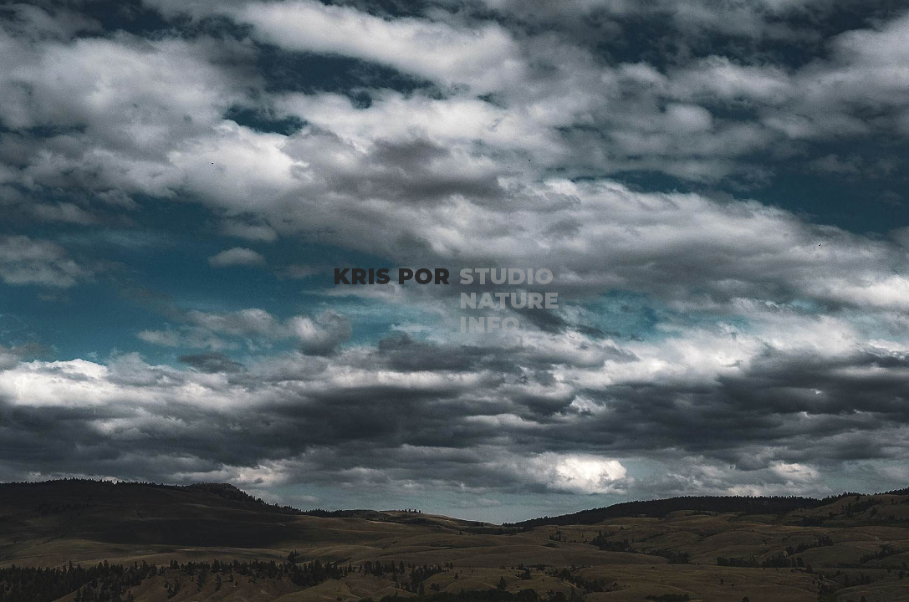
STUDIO (506, 276)
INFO (489, 325)
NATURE (509, 300)
